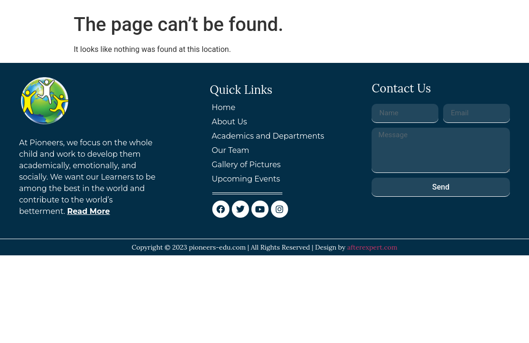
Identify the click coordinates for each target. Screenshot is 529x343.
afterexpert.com (372, 247)
